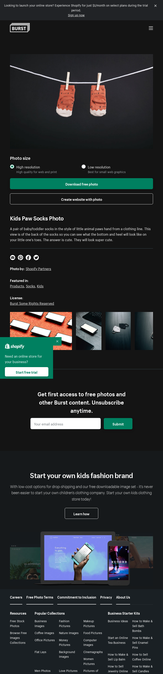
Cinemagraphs (93, 651)
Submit (118, 423)
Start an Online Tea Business (118, 640)
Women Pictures (89, 661)
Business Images (41, 623)
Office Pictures (45, 639)
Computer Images (90, 642)
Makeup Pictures (89, 623)
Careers (16, 596)
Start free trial (26, 372)
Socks (30, 285)
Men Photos (43, 670)
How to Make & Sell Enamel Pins (142, 642)
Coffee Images (44, 632)
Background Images (67, 654)
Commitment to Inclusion (76, 596)
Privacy (106, 596)
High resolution (28, 166)
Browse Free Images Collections (18, 637)
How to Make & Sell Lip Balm (118, 656)
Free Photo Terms (39, 596)
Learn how (81, 513)
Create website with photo (81, 199)
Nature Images (69, 632)
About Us (123, 596)
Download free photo (81, 183)
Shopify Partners (38, 268)
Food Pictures (92, 632)
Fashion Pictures (64, 623)
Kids (40, 285)
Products (17, 285)
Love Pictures (68, 670)
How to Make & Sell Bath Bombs (142, 625)
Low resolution (99, 166)
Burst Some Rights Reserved (32, 303)
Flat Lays (40, 651)
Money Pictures (64, 642)
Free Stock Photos (17, 623)
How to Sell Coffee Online (141, 656)
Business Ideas (118, 620)
